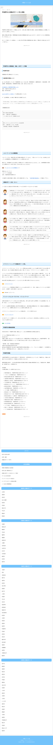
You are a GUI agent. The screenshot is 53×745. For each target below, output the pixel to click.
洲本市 (3, 703)
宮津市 (3, 559)
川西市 (3, 695)
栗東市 (3, 513)
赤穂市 (3, 709)
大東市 (3, 618)
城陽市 (3, 537)
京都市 (3, 524)
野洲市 (3, 516)
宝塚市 (3, 687)
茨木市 (3, 602)
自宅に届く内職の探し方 (7, 470)
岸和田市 (4, 575)
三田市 (3, 698)
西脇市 (3, 712)
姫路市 (3, 666)
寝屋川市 (4, 610)
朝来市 (3, 730)
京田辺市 (4, 545)
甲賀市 (3, 505)
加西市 (3, 717)
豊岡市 (3, 682)
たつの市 (4, 701)
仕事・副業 (4, 457)
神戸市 (3, 663)
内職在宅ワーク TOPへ (7, 459)
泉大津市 (4, 585)
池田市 (3, 580)
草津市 (3, 502)
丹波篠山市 (4, 720)
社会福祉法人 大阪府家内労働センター (10, 87)
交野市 (3, 650)
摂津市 (3, 634)
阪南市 (3, 655)
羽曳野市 (4, 628)
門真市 (3, 631)
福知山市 (4, 526)
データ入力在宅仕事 (6, 475)
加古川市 (4, 685)
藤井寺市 (4, 639)
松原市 (3, 615)
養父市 (3, 722)
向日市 (3, 551)
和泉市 (3, 620)
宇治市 (3, 532)
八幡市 (3, 542)
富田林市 (4, 607)
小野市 (3, 714)
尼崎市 (3, 669)
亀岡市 (3, 534)
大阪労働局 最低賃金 (34, 178)
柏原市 (3, 626)
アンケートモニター (9, 314)
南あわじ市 (4, 728)
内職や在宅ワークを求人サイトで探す (10, 473)
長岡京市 (4, 540)
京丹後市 (4, 553)
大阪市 (3, 569)
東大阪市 (4, 642)
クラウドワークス (9, 283)
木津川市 (4, 548)
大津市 (3, 492)
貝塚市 (3, 596)
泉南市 (3, 644)
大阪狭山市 (4, 652)
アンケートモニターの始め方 (8, 478)
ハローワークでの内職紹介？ (12, 167)
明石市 (3, 671)
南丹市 (3, 561)
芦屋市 (3, 679)
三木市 (3, 690)
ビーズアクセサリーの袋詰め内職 (9, 481)
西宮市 (3, 674)
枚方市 (3, 591)
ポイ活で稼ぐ (8, 323)
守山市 (3, 510)
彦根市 (3, 494)
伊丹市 (3, 677)
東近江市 (4, 508)
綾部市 (3, 556)
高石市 (3, 636)
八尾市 (3, 593)
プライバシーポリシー (28, 740)
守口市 (3, 599)
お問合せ (22, 740)
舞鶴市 (3, 529)
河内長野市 (4, 612)
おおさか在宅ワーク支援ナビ (8, 94)
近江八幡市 (4, 500)
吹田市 (3, 583)
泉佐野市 (4, 604)
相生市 (3, 706)
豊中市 (3, 577)
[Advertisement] (26, 55)
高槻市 (3, 588)
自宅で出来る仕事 (6, 454)
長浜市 (3, 497)
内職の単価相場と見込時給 (7, 467)
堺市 (3, 572)
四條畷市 (4, 647)
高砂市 (3, 693)
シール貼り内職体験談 (6, 484)
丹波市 (3, 725)
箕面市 (3, 623)
